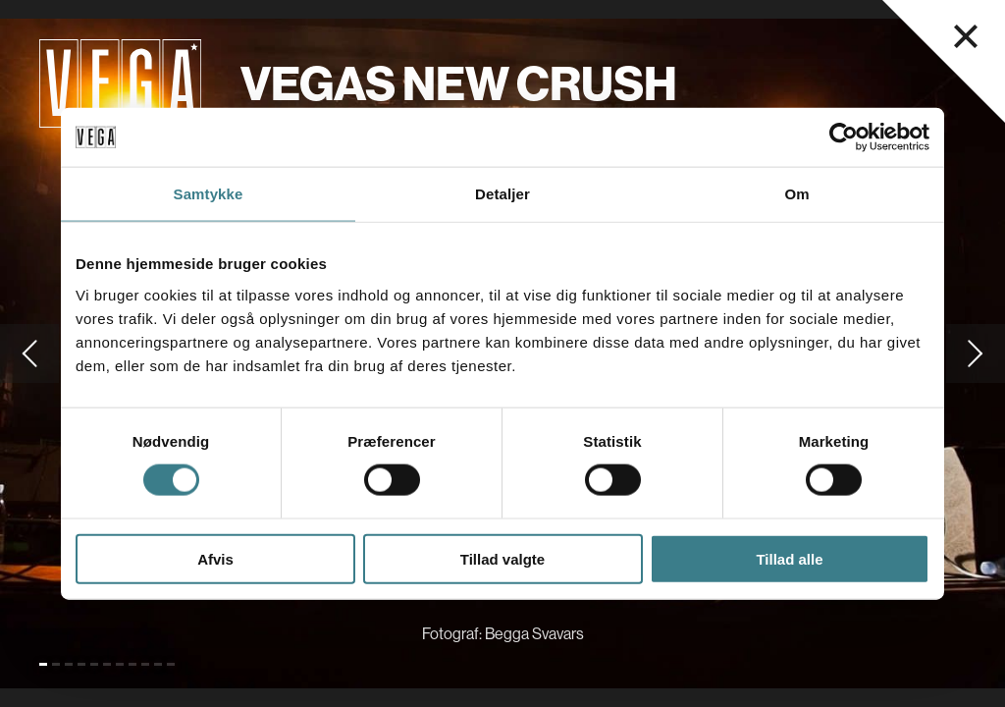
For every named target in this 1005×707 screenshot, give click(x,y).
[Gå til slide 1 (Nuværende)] (43, 664)
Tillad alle (789, 558)
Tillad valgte (502, 558)
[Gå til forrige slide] (29, 353)
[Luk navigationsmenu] (965, 36)
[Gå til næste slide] (975, 353)
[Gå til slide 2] (56, 664)
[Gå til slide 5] (94, 664)
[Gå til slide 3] (69, 664)
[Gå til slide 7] (120, 664)
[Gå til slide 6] (107, 664)
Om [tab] (796, 194)
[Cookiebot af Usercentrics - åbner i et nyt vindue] (843, 137)
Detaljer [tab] (502, 194)
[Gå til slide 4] (81, 664)
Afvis (215, 558)
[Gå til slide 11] (171, 664)
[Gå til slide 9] (145, 664)
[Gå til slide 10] (158, 664)
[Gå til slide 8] (132, 664)
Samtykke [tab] (208, 194)
